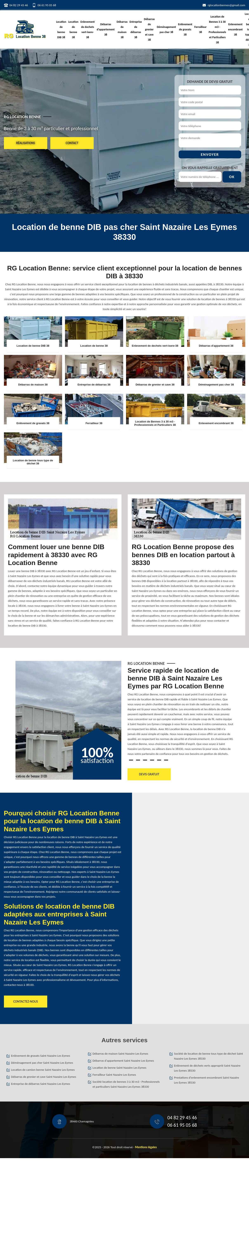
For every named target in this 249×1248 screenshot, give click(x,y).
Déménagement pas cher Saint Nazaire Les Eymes (42, 1063)
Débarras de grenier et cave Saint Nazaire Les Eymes (43, 1077)
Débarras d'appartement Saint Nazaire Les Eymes (123, 1060)
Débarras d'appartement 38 (106, 29)
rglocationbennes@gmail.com (226, 5)
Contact (72, 143)
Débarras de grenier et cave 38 (149, 29)
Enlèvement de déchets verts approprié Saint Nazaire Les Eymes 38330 (207, 1068)
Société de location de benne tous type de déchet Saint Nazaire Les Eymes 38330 (208, 1056)
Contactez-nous (25, 1001)
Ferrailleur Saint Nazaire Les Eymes (114, 1075)
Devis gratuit (149, 774)
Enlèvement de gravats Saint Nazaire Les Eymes (40, 1056)
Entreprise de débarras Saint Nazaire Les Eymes (40, 1084)
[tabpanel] (180, 713)
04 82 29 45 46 (18, 5)
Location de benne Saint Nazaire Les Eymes (119, 1068)
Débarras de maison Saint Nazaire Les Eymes (120, 1053)
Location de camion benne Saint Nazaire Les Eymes (43, 1070)
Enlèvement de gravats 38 (185, 29)
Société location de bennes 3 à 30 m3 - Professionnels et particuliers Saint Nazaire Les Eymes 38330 (126, 1084)
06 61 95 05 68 (47, 5)
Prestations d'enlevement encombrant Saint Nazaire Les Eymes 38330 (206, 1080)
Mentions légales (146, 1147)
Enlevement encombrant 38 (235, 29)
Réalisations (25, 143)
